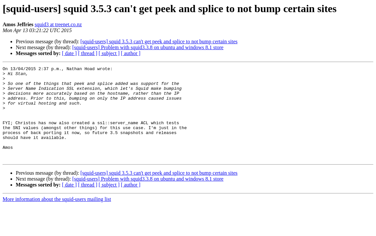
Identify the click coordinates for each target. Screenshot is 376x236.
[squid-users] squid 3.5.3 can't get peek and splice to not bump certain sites (158, 41)
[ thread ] (87, 53)
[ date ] (69, 53)
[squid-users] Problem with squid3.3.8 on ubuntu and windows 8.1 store (147, 47)
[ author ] (131, 53)
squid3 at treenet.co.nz (58, 24)
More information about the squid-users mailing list (57, 218)
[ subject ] (109, 53)
